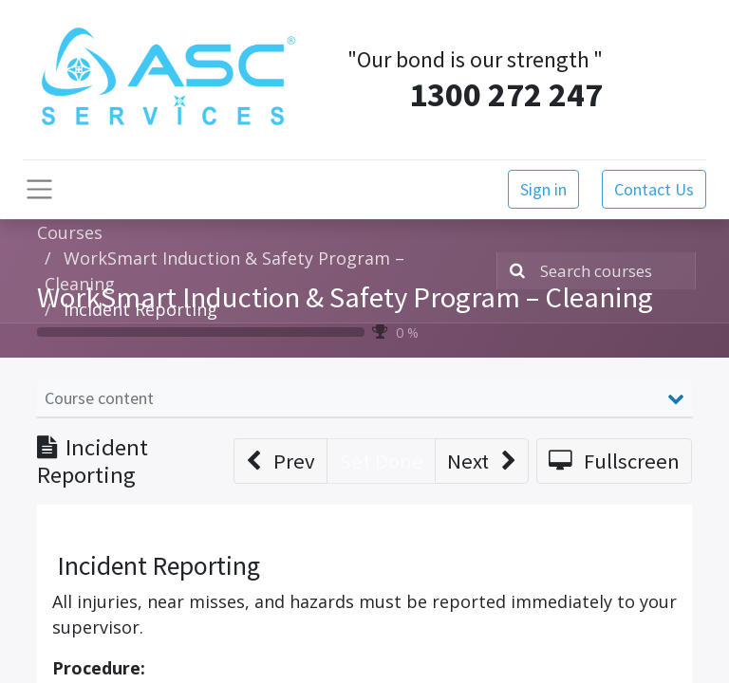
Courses (70, 232)
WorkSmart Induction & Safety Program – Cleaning (345, 297)
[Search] (513, 271)
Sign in (543, 189)
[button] (280, 461)
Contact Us (654, 189)
